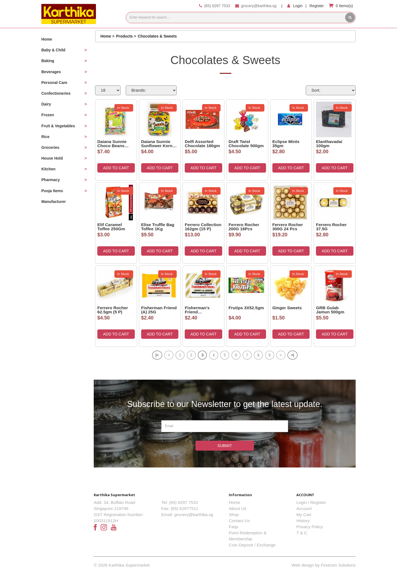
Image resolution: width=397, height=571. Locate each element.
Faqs (233, 526)
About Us (237, 508)
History (303, 520)
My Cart (303, 514)
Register (317, 6)
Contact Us (239, 520)
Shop (234, 514)
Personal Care (54, 82)
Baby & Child (53, 50)
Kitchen (48, 169)
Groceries (50, 147)
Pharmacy (50, 180)
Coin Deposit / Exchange (252, 545)
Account (304, 508)
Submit (225, 445)
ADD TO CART (116, 168)
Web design (303, 565)
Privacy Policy (309, 526)
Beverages (51, 72)
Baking (47, 61)
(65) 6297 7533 (217, 6)
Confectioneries (56, 93)
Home (46, 39)
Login (298, 6)
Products (124, 36)
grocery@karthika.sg (259, 6)
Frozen (47, 115)
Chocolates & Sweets (157, 36)
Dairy (46, 104)
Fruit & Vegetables (58, 126)
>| (292, 355)
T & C (301, 532)
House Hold (52, 158)
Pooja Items (52, 191)
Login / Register (311, 502)
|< (157, 355)
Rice (45, 136)
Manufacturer (53, 201)
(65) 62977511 (184, 508)
